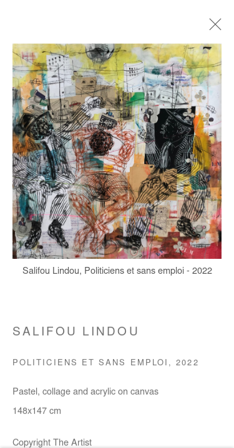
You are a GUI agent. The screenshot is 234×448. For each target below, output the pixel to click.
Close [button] (212, 28)
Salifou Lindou (76, 336)
